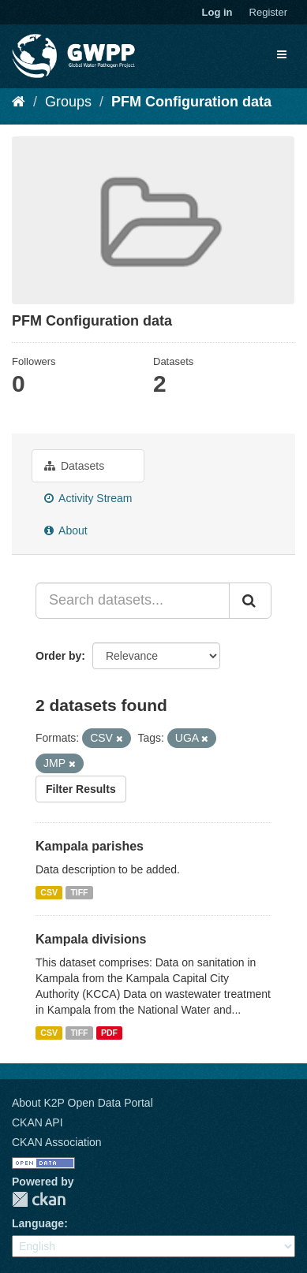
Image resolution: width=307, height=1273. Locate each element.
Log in (217, 12)
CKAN (39, 1199)
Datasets (74, 466)
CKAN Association (57, 1142)
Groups (68, 102)
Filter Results (81, 789)
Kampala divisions (91, 939)
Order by (58, 656)
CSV (49, 892)
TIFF (79, 892)
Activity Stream (88, 498)
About (66, 530)
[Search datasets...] (133, 601)
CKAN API (37, 1122)
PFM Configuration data (191, 102)
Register (268, 12)
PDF (109, 1032)
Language (38, 1223)
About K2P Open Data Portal (82, 1102)
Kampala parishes (90, 846)
